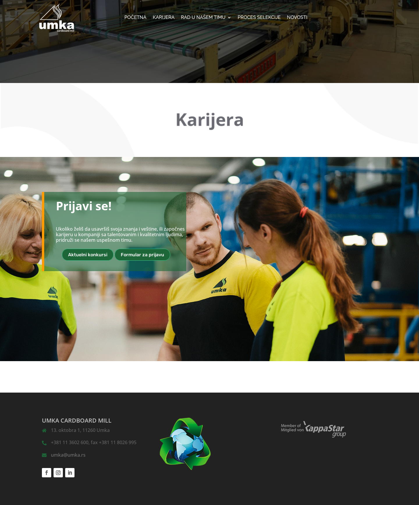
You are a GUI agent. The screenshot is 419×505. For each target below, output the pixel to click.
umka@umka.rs (68, 455)
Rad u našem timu (203, 17)
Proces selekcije (259, 17)
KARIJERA (164, 17)
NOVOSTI (297, 17)
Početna (136, 17)
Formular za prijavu (142, 254)
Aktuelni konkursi (87, 254)
